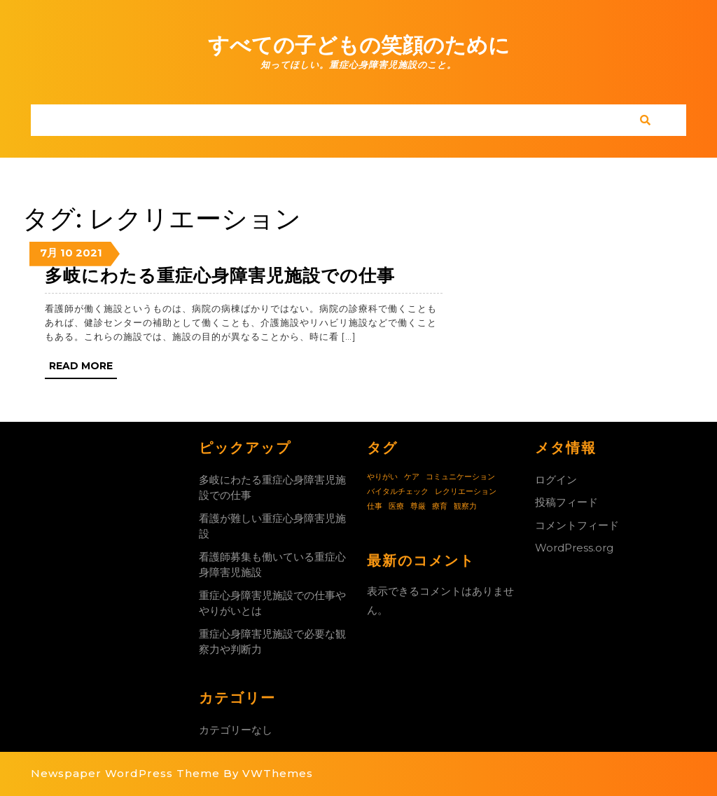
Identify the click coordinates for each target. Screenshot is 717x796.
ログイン (556, 479)
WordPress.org (574, 547)
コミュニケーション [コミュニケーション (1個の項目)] (460, 476)
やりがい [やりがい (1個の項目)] (382, 476)
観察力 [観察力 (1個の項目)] (465, 506)
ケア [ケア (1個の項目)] (411, 476)
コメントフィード (577, 525)
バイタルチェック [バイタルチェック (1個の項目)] (398, 491)
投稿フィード (566, 502)
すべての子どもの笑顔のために (359, 45)
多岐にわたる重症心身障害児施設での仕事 (220, 275)
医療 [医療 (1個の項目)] (396, 506)
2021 (89, 252)
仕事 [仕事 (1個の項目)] (374, 506)
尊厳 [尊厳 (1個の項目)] (418, 506)
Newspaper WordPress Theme (125, 773)
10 (66, 252)
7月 (48, 252)
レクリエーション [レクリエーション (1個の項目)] (465, 491)
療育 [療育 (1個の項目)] (439, 506)
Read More (83, 368)
